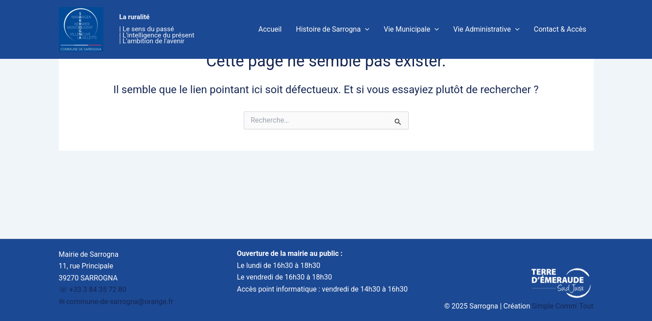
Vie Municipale (411, 29)
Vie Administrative (486, 29)
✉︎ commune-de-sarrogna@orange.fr (116, 301)
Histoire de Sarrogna (332, 29)
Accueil (270, 29)
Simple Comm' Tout (563, 306)
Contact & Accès (560, 29)
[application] (365, 29)
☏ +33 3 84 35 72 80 (93, 289)
